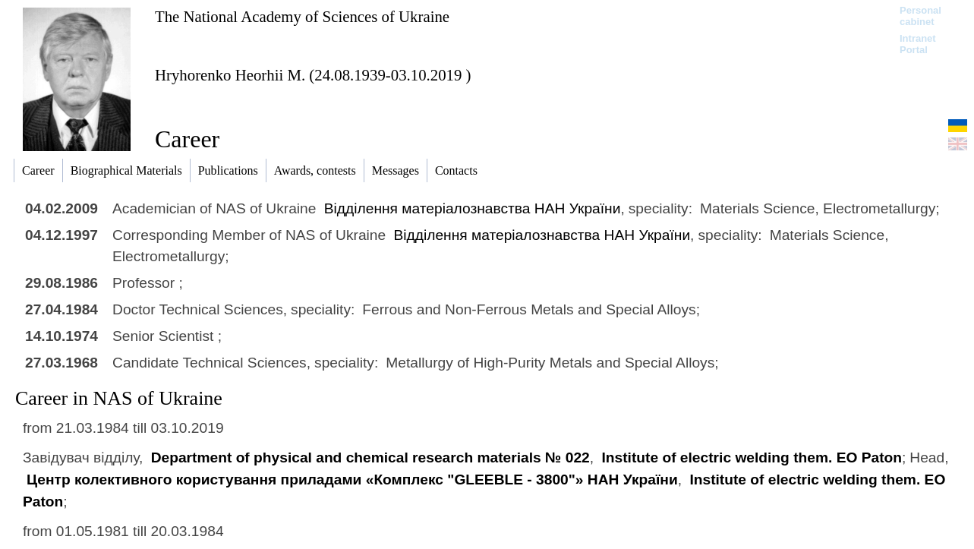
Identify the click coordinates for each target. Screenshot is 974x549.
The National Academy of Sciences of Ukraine (302, 16)
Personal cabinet (920, 16)
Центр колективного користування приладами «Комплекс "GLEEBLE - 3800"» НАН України (352, 479)
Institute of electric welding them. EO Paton (751, 457)
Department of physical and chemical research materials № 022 (370, 457)
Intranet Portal (918, 44)
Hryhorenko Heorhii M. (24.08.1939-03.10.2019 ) (313, 75)
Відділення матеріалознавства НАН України (472, 208)
